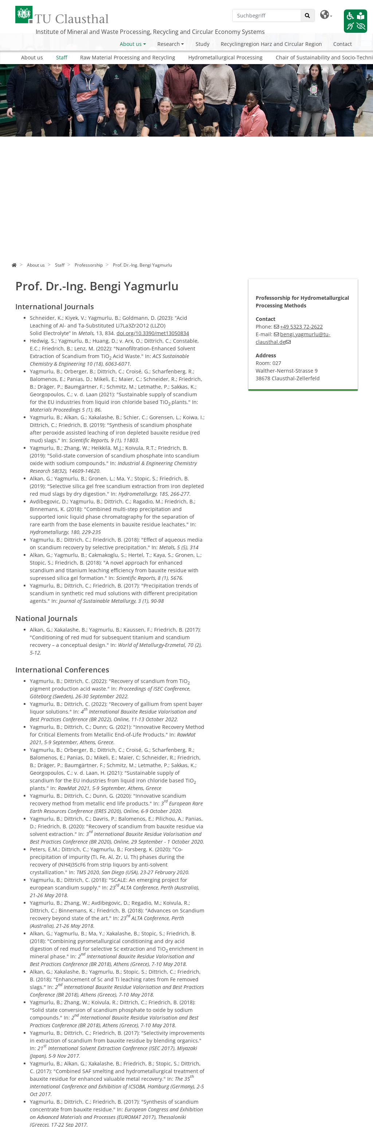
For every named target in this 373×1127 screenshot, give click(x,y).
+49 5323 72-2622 (301, 326)
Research (168, 43)
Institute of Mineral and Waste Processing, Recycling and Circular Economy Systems (150, 32)
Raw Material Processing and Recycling (127, 57)
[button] (326, 15)
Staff (61, 57)
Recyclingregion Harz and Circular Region (271, 43)
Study (202, 43)
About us (131, 43)
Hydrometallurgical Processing (225, 57)
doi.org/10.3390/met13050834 (153, 333)
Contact (342, 43)
